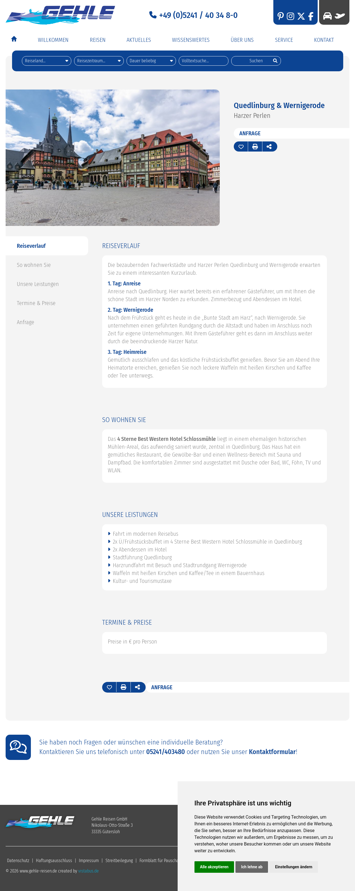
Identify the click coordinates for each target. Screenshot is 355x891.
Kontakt (324, 39)
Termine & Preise (36, 302)
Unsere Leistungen (38, 283)
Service (284, 39)
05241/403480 (165, 751)
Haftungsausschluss (54, 860)
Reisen (98, 39)
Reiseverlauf (31, 245)
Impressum (89, 860)
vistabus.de (88, 870)
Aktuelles (139, 39)
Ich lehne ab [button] (251, 867)
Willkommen (53, 39)
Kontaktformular (272, 751)
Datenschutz (18, 860)
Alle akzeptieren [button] (214, 867)
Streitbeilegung (119, 860)
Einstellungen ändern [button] (293, 867)
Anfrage (250, 133)
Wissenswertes (191, 39)
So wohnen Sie (34, 264)
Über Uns (242, 39)
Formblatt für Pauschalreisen (165, 860)
